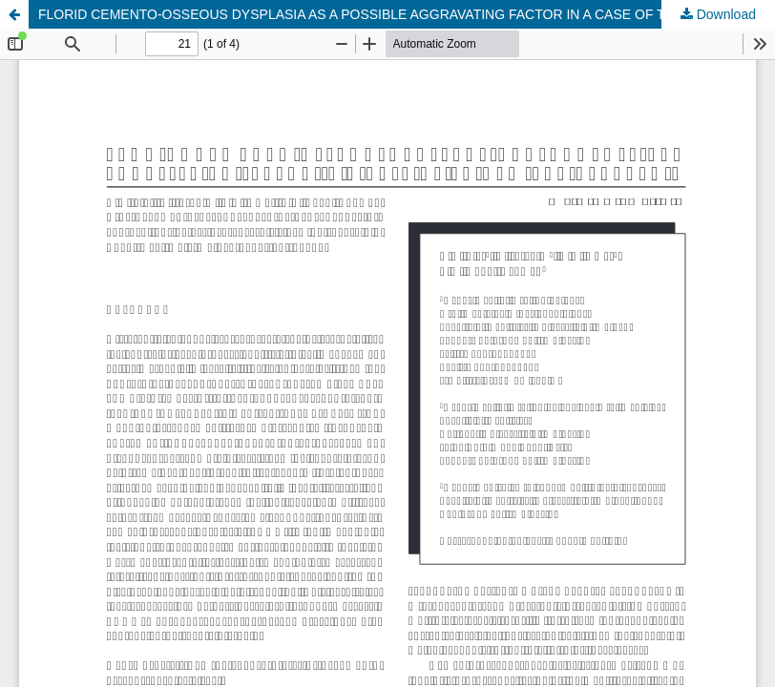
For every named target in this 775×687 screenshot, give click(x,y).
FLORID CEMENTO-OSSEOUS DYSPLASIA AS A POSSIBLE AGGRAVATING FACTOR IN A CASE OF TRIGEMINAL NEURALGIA (406, 14)
